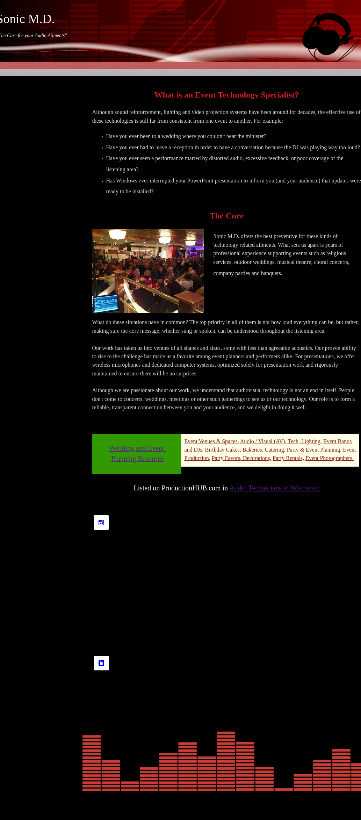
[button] (148, 271)
